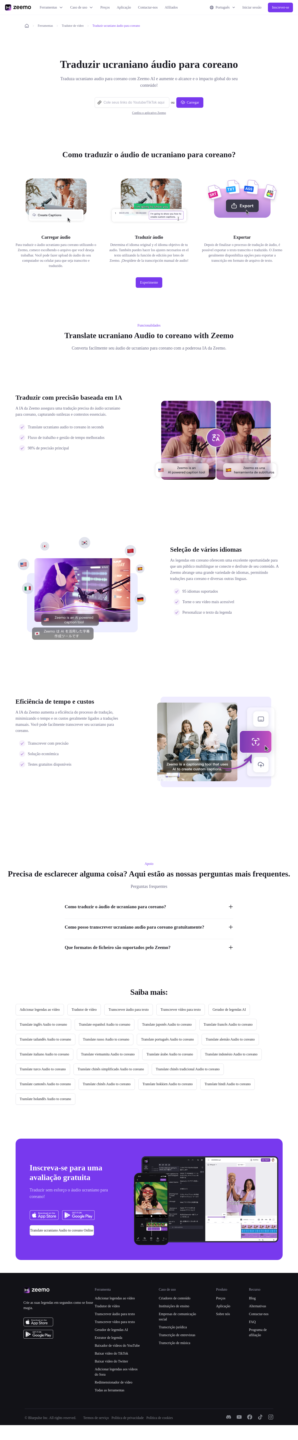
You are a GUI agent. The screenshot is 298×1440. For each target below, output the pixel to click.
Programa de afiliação (258, 1332)
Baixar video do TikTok (111, 1353)
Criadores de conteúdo (174, 1298)
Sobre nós (223, 1314)
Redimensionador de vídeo (113, 1382)
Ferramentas (51, 7)
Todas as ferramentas (109, 1390)
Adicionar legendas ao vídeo (115, 1298)
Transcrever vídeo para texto (115, 1322)
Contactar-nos (148, 7)
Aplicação (124, 7)
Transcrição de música (174, 1343)
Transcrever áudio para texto (115, 1314)
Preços (105, 7)
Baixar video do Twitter (111, 1361)
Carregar (190, 102)
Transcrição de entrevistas (177, 1335)
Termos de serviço (96, 1418)
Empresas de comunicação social (177, 1316)
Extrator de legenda (108, 1337)
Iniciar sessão (252, 7)
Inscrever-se (280, 7)
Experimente (149, 282)
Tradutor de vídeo (73, 25)
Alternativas (257, 1306)
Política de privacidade (128, 1418)
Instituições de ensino (174, 1306)
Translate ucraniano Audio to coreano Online (61, 1230)
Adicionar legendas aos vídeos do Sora (116, 1371)
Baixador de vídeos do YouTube (117, 1345)
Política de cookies (159, 1418)
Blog (252, 1298)
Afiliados (171, 7)
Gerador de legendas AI (111, 1330)
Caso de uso (81, 7)
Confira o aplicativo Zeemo (149, 113)
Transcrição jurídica (173, 1327)
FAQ (252, 1322)
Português (223, 7)
